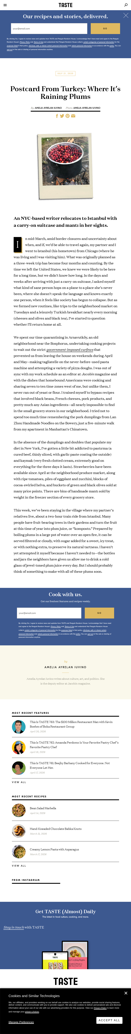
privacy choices (32, 1012)
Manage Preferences (21, 1022)
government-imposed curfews (69, 349)
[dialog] (65, 1011)
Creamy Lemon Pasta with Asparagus (54, 849)
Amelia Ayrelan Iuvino (48, 108)
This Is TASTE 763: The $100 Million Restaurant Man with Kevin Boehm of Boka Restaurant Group (71, 724)
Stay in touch (13, 927)
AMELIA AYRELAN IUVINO (86, 108)
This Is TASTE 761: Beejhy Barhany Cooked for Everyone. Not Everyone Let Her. (70, 765)
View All (19, 782)
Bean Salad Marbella (43, 808)
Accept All (109, 1020)
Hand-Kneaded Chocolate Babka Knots (56, 828)
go (105, 28)
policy (112, 46)
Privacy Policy (100, 1008)
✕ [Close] (126, 993)
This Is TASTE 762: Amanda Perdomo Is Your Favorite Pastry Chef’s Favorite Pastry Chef (74, 744)
